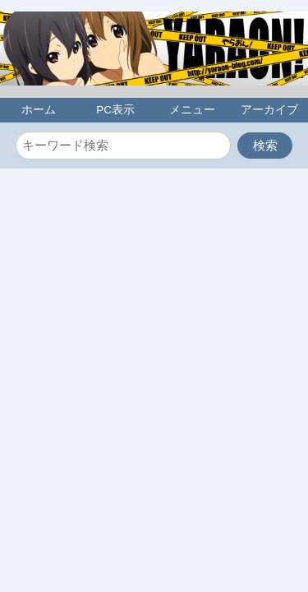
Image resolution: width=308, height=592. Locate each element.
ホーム (38, 110)
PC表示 (115, 110)
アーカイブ (269, 110)
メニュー (192, 110)
